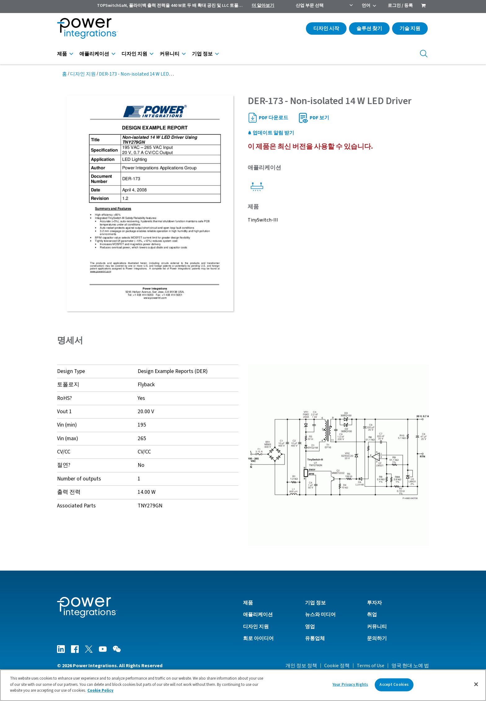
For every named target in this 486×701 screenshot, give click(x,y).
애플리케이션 (94, 53)
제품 (62, 53)
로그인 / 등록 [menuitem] (400, 5)
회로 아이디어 (258, 638)
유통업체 (315, 638)
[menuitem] (423, 6)
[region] (243, 685)
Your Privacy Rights (350, 684)
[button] (338, 454)
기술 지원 (410, 28)
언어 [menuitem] (366, 5)
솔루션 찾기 (369, 28)
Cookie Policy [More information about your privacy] (100, 690)
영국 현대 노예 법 (410, 665)
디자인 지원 (134, 53)
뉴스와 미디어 (320, 614)
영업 (310, 626)
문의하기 (377, 638)
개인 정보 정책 (301, 665)
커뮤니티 (169, 53)
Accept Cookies (394, 684)
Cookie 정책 (337, 665)
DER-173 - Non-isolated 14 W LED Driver (141, 74)
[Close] (476, 684)
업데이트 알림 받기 (271, 132)
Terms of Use (370, 665)
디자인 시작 (326, 28)
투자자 (374, 602)
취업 (372, 614)
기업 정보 (202, 53)
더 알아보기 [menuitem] (263, 5)
